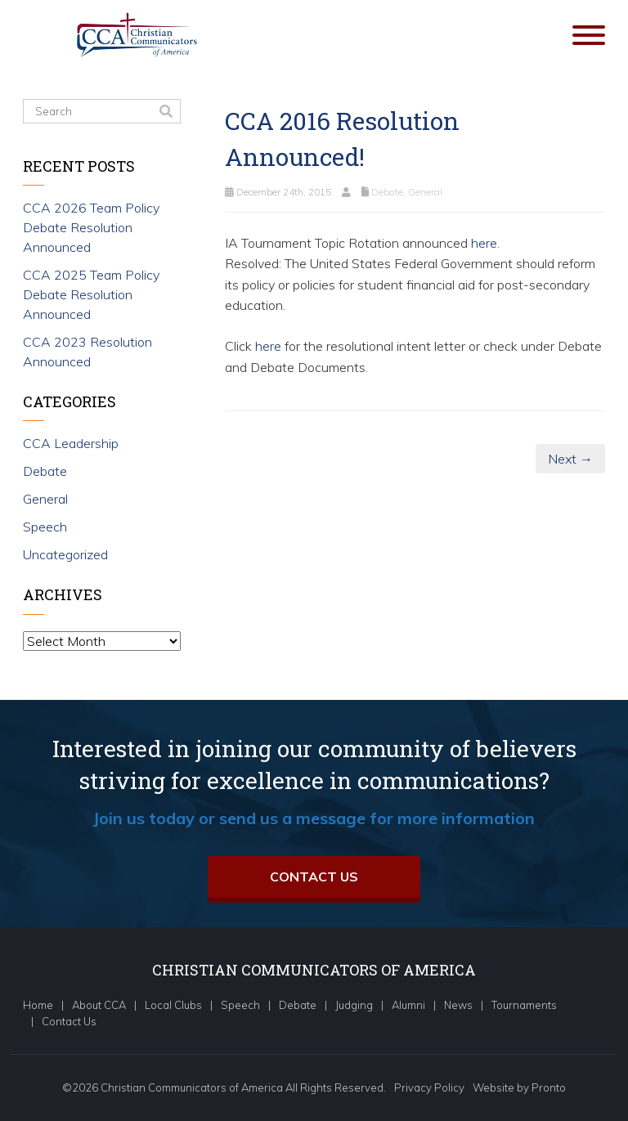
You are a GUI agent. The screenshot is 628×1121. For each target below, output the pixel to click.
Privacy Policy (429, 1087)
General (425, 192)
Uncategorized (65, 554)
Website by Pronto (519, 1087)
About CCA (99, 1004)
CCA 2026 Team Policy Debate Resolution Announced (91, 227)
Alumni (408, 1004)
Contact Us (314, 876)
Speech (45, 526)
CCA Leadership (71, 443)
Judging (354, 1004)
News (458, 1004)
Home (38, 1004)
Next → (570, 459)
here (484, 243)
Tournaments (524, 1004)
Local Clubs (173, 1004)
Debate (387, 192)
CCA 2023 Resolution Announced (87, 352)
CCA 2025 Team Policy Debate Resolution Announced (91, 294)
